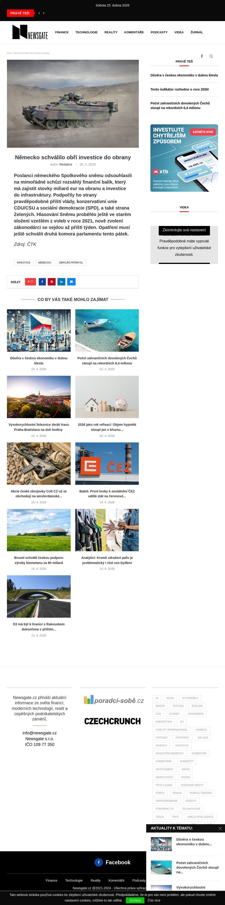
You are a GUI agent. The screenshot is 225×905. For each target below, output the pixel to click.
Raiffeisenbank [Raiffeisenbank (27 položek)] (167, 800)
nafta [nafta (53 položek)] (186, 769)
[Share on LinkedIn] (61, 281)
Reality (111, 32)
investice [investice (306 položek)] (182, 745)
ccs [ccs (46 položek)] (158, 713)
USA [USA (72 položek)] (158, 824)
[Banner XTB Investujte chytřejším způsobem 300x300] (184, 126)
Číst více (154, 900)
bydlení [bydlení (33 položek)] (197, 706)
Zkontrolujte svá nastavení (184, 230)
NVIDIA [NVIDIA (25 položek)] (185, 777)
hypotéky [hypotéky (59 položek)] (183, 737)
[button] (39, 13)
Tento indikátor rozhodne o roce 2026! (179, 89)
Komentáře (134, 32)
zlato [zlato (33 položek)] (208, 824)
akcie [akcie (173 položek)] (170, 698)
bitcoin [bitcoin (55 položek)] (178, 706)
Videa (179, 32)
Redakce (65, 164)
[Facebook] (202, 56)
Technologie (87, 32)
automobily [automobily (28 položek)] (190, 698)
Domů (9, 53)
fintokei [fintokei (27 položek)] (162, 737)
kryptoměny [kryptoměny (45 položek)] (165, 769)
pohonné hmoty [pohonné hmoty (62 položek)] (192, 785)
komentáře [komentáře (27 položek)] (164, 761)
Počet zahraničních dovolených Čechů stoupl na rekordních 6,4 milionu (180, 105)
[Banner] (112, 722)
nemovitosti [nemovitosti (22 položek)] (164, 777)
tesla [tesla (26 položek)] (160, 816)
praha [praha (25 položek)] (177, 793)
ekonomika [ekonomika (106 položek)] (196, 713)
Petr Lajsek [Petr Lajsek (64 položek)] (164, 785)
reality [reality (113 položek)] (191, 800)
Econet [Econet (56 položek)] (174, 713)
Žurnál (197, 32)
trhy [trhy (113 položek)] (175, 816)
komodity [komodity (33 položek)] (187, 761)
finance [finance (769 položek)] (201, 729)
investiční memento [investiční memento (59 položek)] (170, 753)
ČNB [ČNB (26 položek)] (171, 832)
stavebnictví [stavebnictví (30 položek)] (165, 808)
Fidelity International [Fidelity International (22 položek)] (172, 729)
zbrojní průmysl (71, 262)
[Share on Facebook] (42, 281)
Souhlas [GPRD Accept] (135, 900)
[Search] (211, 56)
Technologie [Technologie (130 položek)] (191, 808)
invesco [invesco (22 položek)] (161, 745)
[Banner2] (112, 702)
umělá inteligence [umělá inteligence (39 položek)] (200, 816)
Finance (62, 32)
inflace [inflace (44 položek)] (203, 737)
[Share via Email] (71, 281)
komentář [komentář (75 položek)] (199, 753)
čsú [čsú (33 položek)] (185, 832)
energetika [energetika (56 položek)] (164, 721)
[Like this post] (31, 281)
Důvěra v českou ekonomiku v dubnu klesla (184, 75)
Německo (44, 262)
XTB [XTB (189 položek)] (193, 824)
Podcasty (159, 32)
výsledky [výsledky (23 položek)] (176, 824)
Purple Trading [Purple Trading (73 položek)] (201, 793)
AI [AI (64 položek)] (157, 698)
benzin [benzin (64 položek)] (160, 706)
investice (23, 262)
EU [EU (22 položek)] (182, 721)
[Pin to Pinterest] (52, 281)
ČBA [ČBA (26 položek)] (158, 832)
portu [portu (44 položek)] (160, 793)
